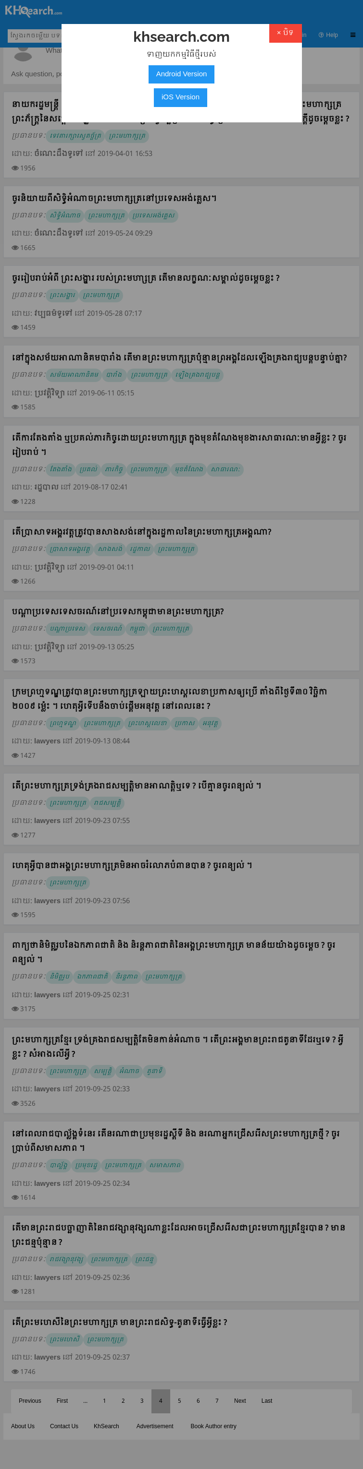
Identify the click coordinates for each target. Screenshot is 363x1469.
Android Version (181, 74)
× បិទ (285, 33)
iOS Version (181, 97)
